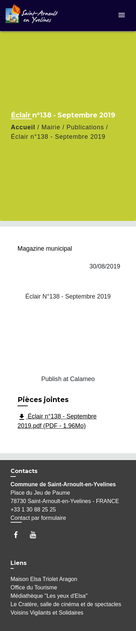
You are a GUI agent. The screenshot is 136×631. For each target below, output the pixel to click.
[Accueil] (32, 15)
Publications (85, 127)
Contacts (24, 471)
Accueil (23, 127)
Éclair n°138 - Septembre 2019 (58, 136)
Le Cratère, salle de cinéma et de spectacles (66, 604)
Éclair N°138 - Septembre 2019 (68, 296)
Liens (19, 563)
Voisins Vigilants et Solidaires (47, 613)
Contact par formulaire (38, 518)
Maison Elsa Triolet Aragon (44, 579)
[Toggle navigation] (121, 15)
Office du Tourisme (34, 587)
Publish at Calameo (68, 378)
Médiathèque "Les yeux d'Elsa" (49, 596)
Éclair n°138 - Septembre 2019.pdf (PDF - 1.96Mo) (57, 421)
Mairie (50, 127)
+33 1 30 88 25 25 (33, 509)
